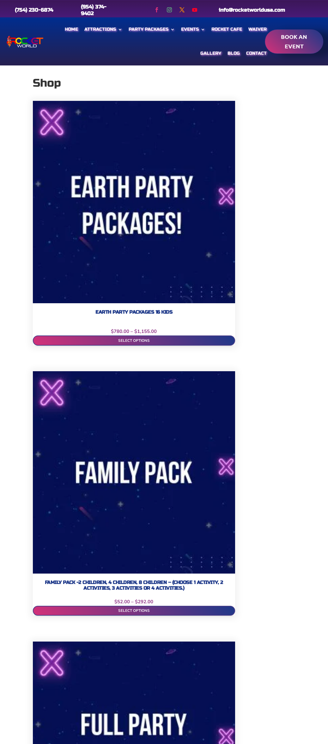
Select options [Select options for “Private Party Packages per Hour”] (265, 435)
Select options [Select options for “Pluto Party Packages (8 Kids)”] (197, 435)
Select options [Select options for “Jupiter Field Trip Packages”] (265, 197)
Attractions (100, 29)
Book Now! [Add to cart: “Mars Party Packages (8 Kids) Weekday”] (197, 318)
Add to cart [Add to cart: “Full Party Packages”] (197, 197)
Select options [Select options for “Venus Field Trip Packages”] (265, 551)
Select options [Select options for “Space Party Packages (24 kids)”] (129, 551)
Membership (91, 655)
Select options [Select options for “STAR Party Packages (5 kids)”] (197, 551)
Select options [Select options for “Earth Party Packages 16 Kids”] (62, 197)
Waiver (257, 29)
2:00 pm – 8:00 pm (272, 666)
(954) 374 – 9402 (156, 676)
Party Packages (148, 29)
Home (71, 29)
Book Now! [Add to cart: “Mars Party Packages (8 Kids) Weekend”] (265, 318)
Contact (256, 53)
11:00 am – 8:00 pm (271, 709)
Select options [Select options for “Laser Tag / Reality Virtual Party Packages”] (61, 315)
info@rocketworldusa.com (252, 10)
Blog (234, 53)
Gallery (210, 53)
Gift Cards (45, 680)
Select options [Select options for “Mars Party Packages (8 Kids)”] (129, 318)
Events (190, 29)
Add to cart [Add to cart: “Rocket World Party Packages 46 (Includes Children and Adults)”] (61, 551)
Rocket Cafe (226, 29)
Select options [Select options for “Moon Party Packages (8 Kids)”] (129, 435)
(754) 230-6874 (34, 10)
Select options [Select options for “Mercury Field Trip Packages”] (62, 435)
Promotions (90, 668)
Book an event (294, 41)
